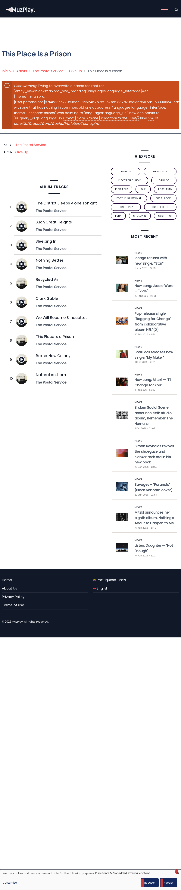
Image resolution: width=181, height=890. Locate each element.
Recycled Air (47, 279)
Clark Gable (47, 298)
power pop (126, 207)
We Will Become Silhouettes (61, 317)
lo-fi (143, 189)
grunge (164, 180)
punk (118, 215)
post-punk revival (129, 198)
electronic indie (129, 180)
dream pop (160, 171)
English (100, 588)
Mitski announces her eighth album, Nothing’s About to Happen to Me (154, 518)
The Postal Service (48, 71)
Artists (21, 71)
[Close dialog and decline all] (178, 871)
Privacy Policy (13, 596)
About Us (9, 588)
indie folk (121, 189)
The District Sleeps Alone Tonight (66, 203)
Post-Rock (163, 198)
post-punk (165, 189)
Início (6, 71)
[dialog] (90, 879)
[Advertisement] (81, 31)
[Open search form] (176, 9)
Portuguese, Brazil (109, 579)
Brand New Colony (53, 355)
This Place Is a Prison (55, 336)
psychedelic (160, 207)
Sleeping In (46, 241)
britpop (126, 171)
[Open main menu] (164, 9)
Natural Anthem (51, 374)
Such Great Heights (54, 222)
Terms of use (13, 605)
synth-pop (165, 215)
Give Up (75, 71)
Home (7, 579)
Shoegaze (139, 215)
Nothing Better (49, 260)
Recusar (149, 883)
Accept (168, 883)
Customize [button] (10, 883)
